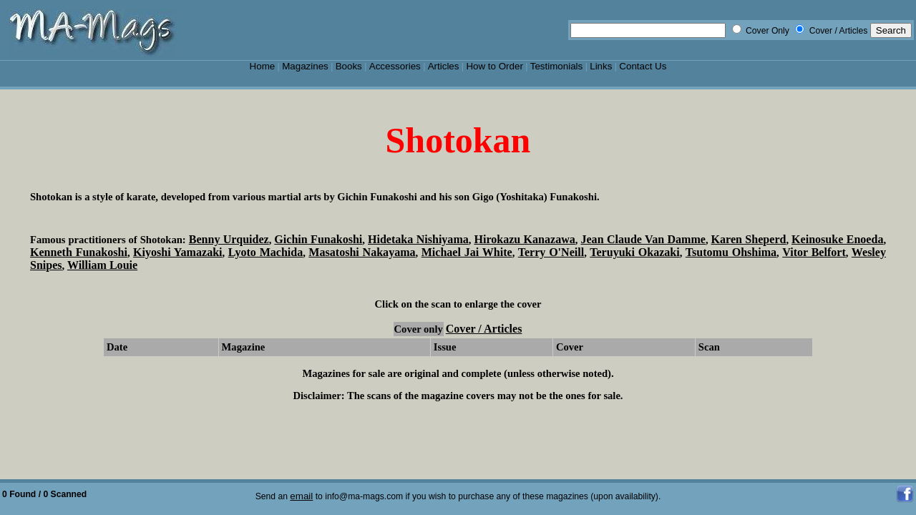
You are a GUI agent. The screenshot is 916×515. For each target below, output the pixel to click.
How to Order (494, 66)
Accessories (395, 66)
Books (349, 66)
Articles (443, 66)
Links (601, 66)
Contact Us (642, 66)
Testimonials (556, 66)
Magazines (305, 66)
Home (263, 66)
